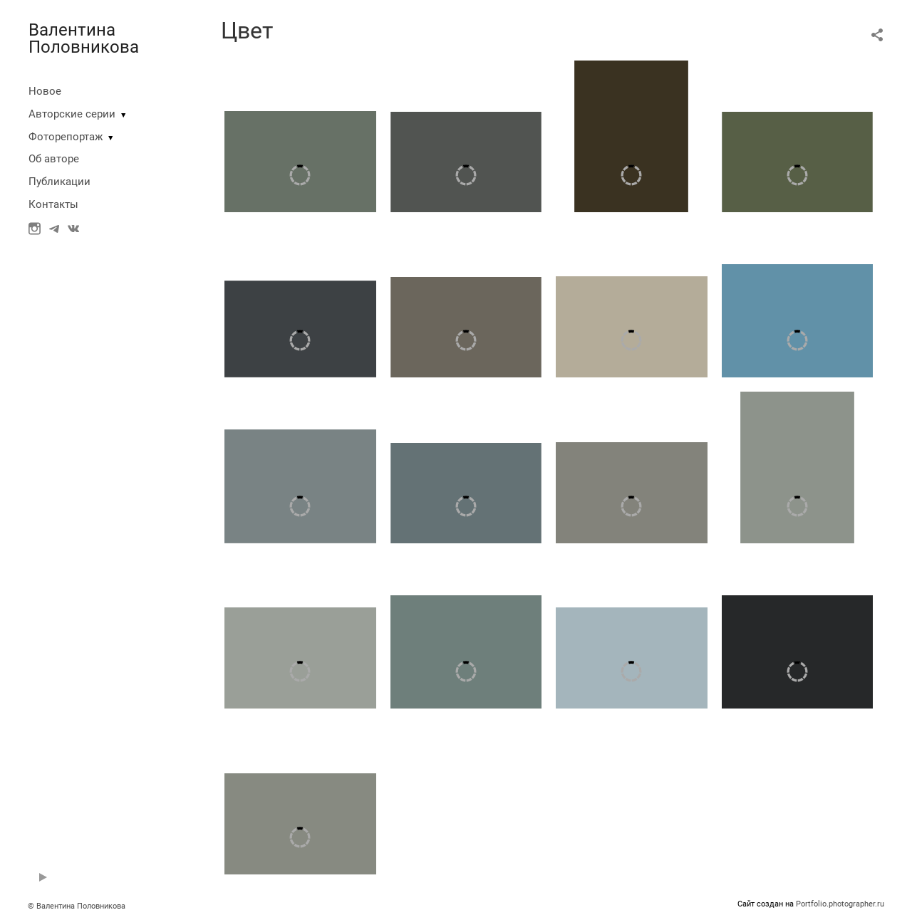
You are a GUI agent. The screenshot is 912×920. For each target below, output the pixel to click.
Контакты (53, 204)
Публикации (59, 181)
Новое (44, 91)
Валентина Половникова (83, 38)
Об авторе (53, 158)
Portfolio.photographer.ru (840, 904)
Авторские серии (71, 114)
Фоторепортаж (65, 136)
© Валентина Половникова (78, 906)
